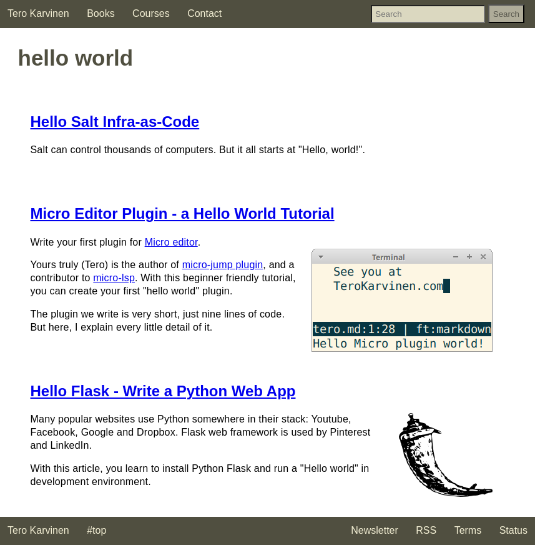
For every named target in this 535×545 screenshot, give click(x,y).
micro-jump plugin (222, 264)
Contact (204, 13)
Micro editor (171, 242)
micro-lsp (114, 277)
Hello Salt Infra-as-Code (115, 121)
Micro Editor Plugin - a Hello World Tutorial (183, 213)
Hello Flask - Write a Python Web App (163, 390)
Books (100, 13)
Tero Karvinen (38, 13)
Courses (151, 13)
